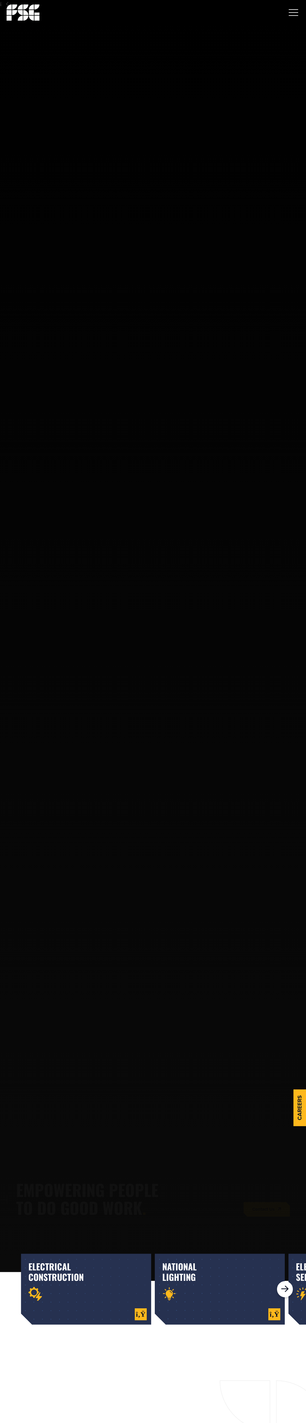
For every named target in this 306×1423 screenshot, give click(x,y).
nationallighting (179, 1271)
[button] (293, 13)
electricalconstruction (56, 1271)
